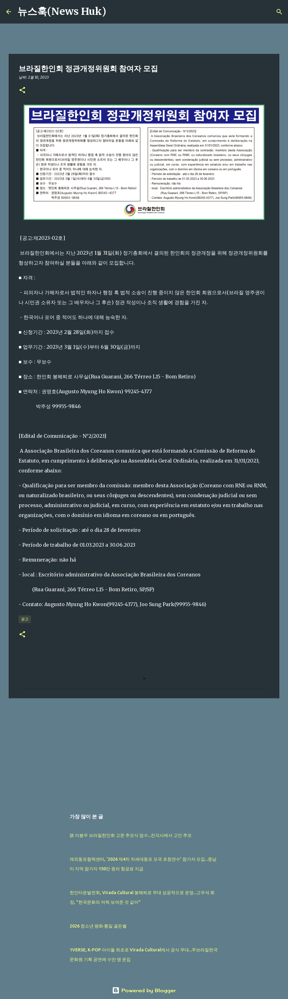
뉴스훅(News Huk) (61, 11)
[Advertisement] (144, 751)
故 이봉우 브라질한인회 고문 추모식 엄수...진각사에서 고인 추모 (131, 835)
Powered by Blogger (144, 990)
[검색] (115, 11)
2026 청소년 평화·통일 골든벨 (98, 926)
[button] (22, 90)
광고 (24, 619)
